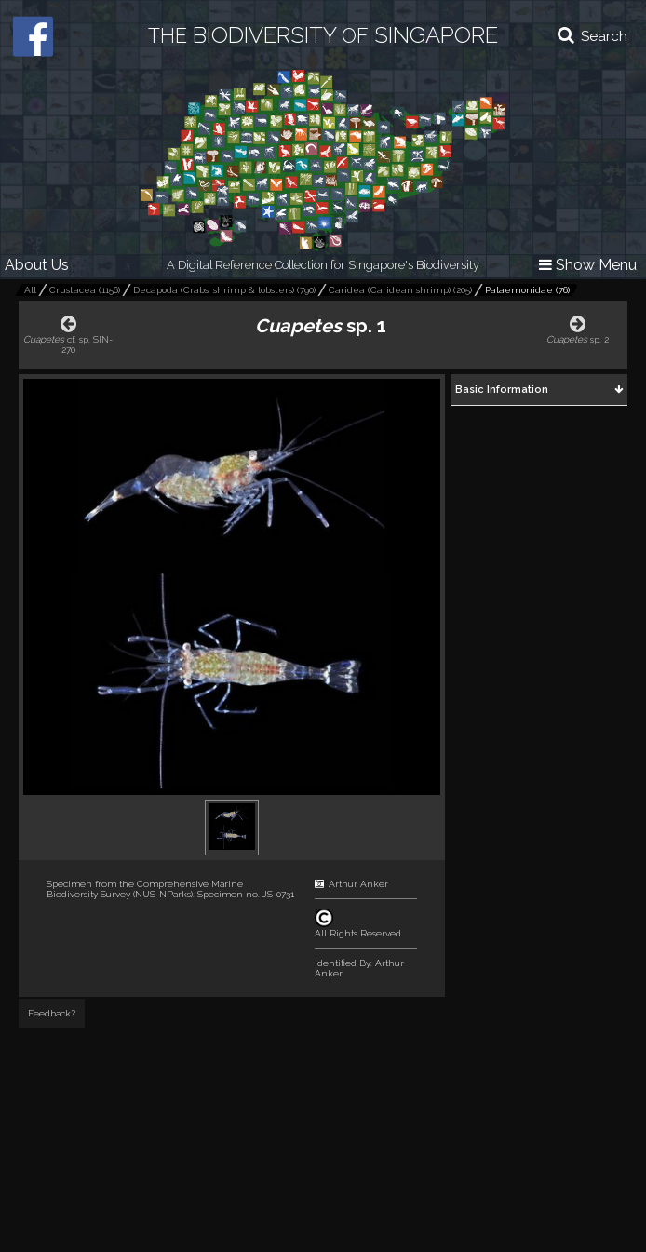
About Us (37, 265)
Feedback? (51, 1013)
